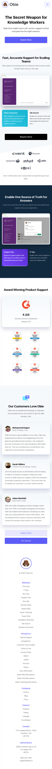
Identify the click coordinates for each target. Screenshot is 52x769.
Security (26, 663)
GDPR (26, 660)
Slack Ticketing (26, 612)
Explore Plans (26, 40)
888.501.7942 (26, 758)
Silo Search (26, 624)
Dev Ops (26, 601)
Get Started (26, 541)
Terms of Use (26, 648)
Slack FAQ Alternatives (26, 678)
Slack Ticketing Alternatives (26, 682)
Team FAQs (26, 616)
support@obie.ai (26, 761)
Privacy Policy (26, 652)
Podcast (26, 709)
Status (26, 667)
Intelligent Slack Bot (26, 620)
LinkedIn (26, 716)
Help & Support (26, 637)
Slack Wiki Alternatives (26, 675)
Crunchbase (26, 720)
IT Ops (26, 590)
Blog (26, 696)
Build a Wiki (26, 609)
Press (26, 699)
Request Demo (26, 137)
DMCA (26, 656)
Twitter (26, 713)
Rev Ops (26, 594)
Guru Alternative (26, 671)
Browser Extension (26, 627)
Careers (26, 692)
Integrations (26, 641)
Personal (26, 586)
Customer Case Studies (26, 645)
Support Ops (26, 597)
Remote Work (26, 605)
